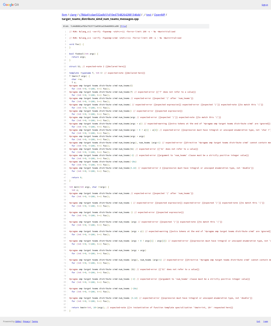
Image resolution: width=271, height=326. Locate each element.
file (123, 26)
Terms (35, 321)
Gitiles (18, 321)
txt (258, 321)
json (265, 321)
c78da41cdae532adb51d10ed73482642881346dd (109, 14)
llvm (64, 14)
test (148, 14)
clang (73, 14)
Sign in (265, 4)
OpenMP (159, 14)
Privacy (26, 321)
